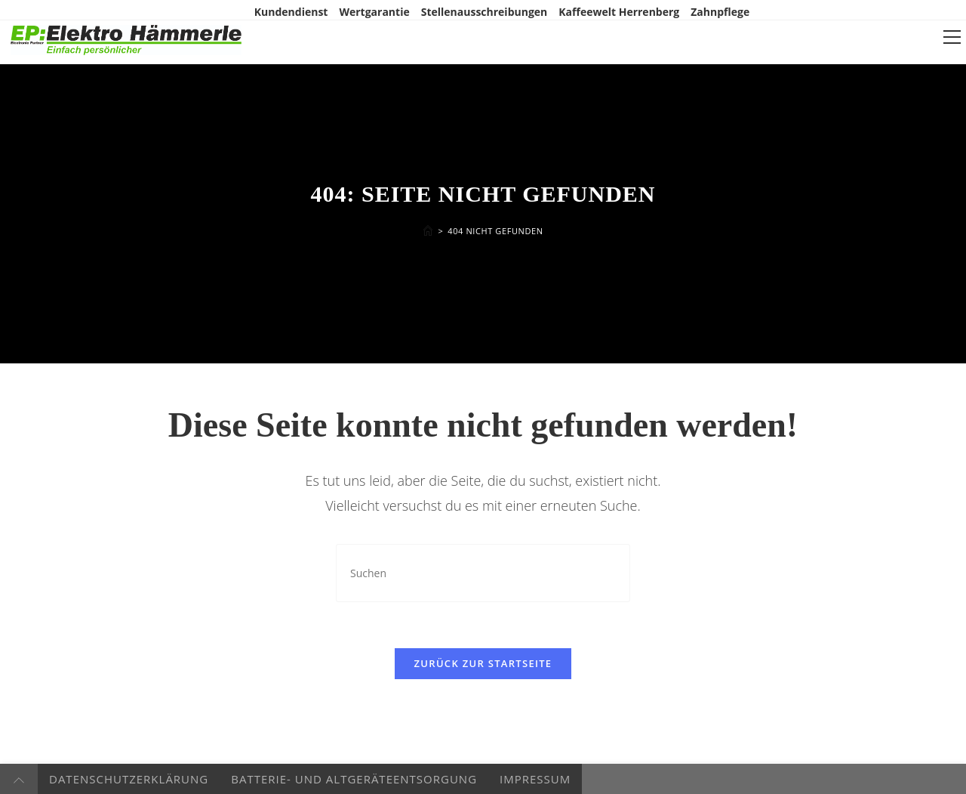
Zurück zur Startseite (483, 663)
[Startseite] (428, 230)
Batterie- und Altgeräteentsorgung (354, 778)
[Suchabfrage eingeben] (483, 573)
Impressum (535, 778)
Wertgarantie (374, 12)
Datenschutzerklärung (128, 778)
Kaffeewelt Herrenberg (618, 12)
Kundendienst (291, 12)
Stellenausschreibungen (484, 12)
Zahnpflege (720, 12)
